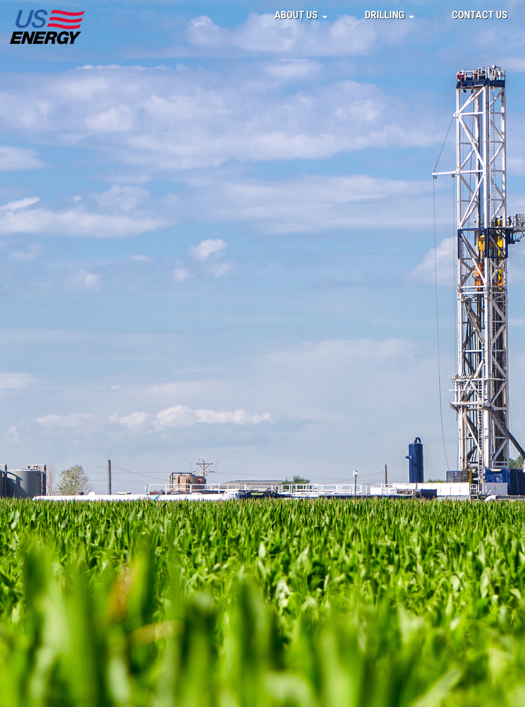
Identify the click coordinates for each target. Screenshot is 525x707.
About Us (296, 15)
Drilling (384, 15)
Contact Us (479, 15)
